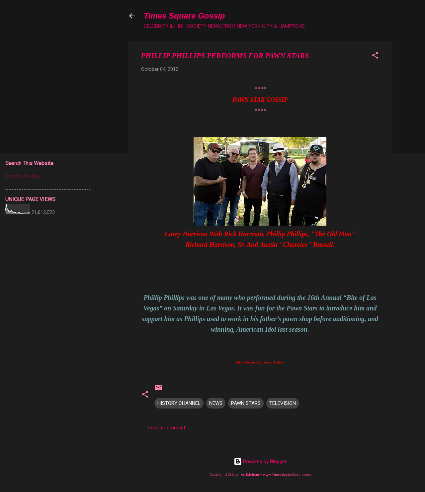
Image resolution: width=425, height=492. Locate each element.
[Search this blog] (47, 176)
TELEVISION (282, 403)
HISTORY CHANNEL (179, 403)
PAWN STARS (246, 403)
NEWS (215, 403)
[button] (375, 56)
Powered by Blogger (260, 462)
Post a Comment (166, 428)
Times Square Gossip (184, 15)
